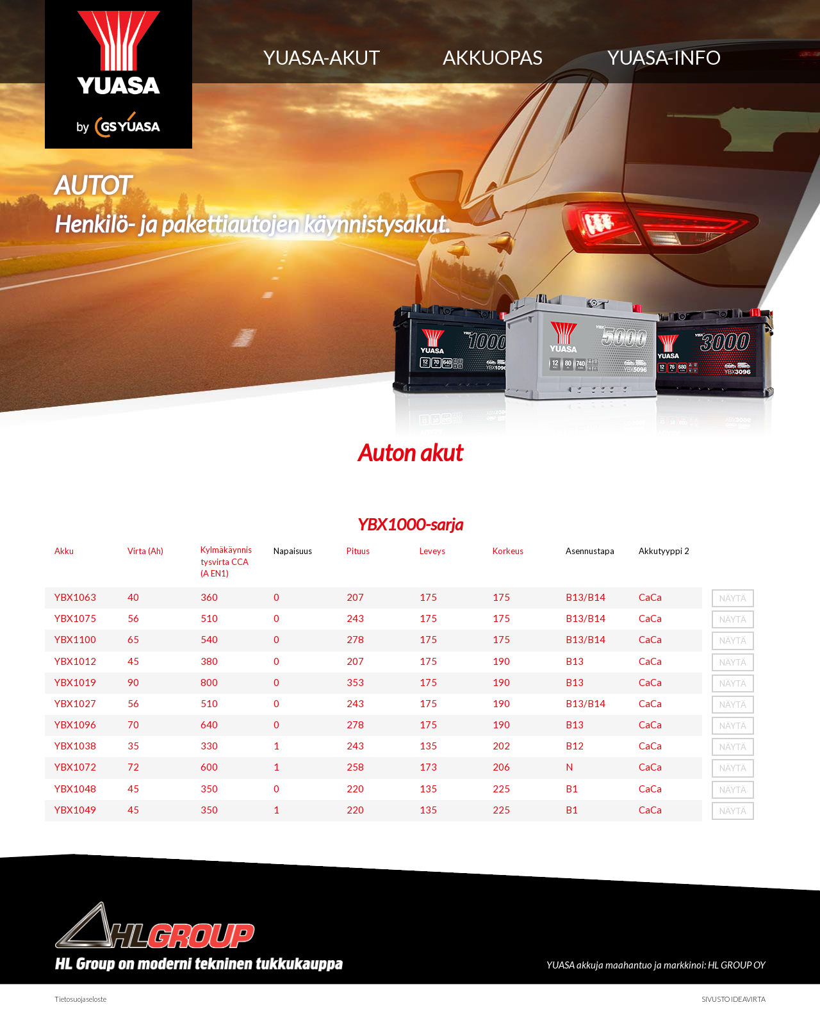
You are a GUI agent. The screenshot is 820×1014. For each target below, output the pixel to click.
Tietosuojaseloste (80, 999)
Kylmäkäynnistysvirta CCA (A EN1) (226, 561)
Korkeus (508, 551)
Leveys (432, 551)
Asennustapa (590, 551)
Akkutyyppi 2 (664, 551)
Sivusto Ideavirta (733, 999)
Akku (64, 551)
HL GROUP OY (737, 964)
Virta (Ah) (145, 551)
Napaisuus (293, 551)
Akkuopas (493, 57)
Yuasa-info (664, 57)
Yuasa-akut (322, 57)
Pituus (358, 551)
